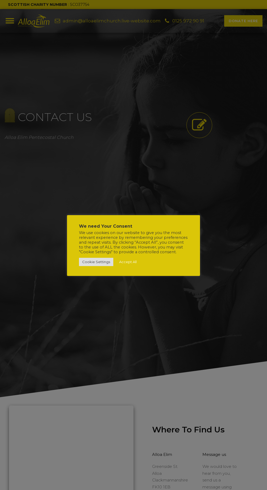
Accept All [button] (128, 262)
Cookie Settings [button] (96, 262)
